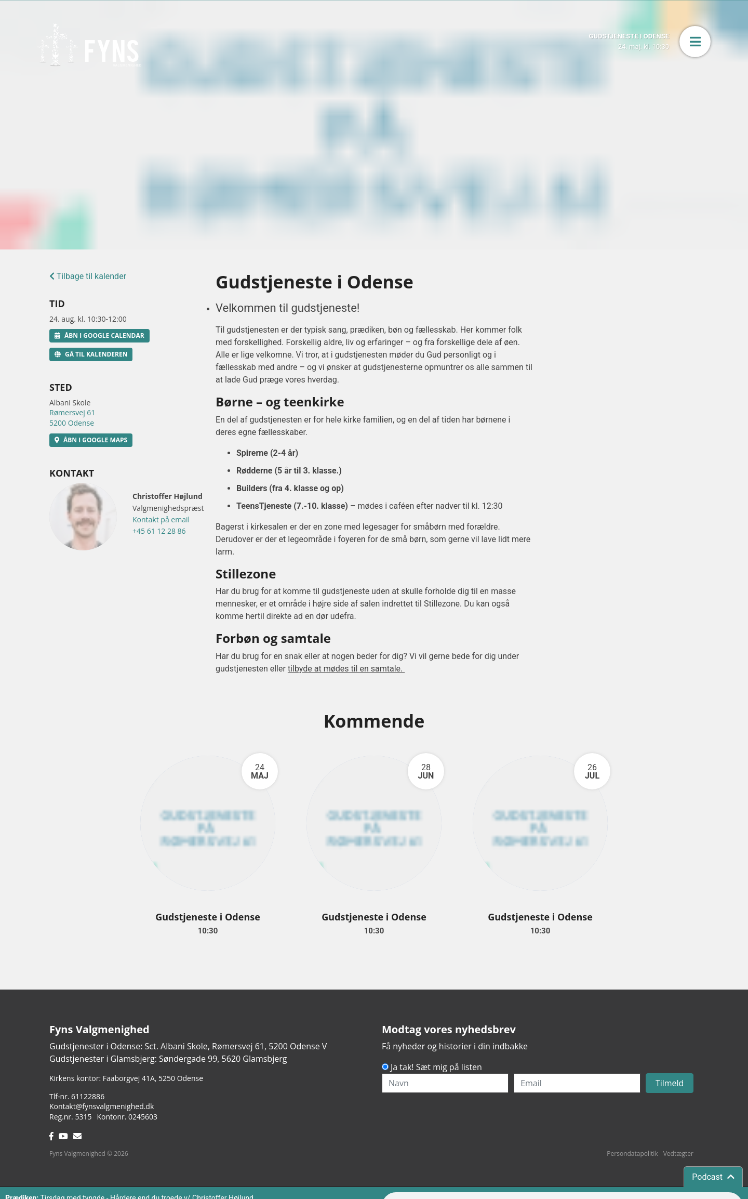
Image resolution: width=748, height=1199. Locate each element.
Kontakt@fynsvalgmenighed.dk (101, 1106)
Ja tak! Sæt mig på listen (436, 1067)
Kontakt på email (161, 519)
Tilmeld (670, 1083)
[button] (695, 41)
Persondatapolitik (632, 1153)
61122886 (87, 1096)
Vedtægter (678, 1153)
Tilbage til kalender (87, 276)
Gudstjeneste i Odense (207, 917)
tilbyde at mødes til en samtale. (346, 669)
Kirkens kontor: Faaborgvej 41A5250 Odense (126, 1078)
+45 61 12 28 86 (159, 531)
